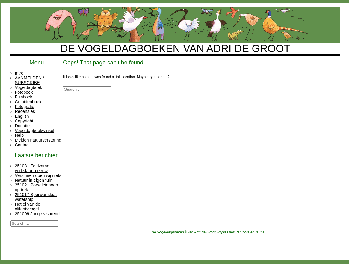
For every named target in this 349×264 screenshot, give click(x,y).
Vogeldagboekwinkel (34, 130)
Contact (22, 144)
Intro (19, 73)
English (22, 116)
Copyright (24, 121)
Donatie (22, 125)
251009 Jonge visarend (37, 213)
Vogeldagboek (28, 87)
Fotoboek (24, 92)
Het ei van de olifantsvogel (27, 206)
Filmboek (23, 97)
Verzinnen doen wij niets (38, 175)
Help (19, 135)
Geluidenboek (28, 101)
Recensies (25, 111)
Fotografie (24, 106)
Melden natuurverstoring (38, 140)
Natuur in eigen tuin (33, 180)
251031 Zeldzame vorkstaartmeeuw (32, 168)
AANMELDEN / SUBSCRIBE (29, 80)
